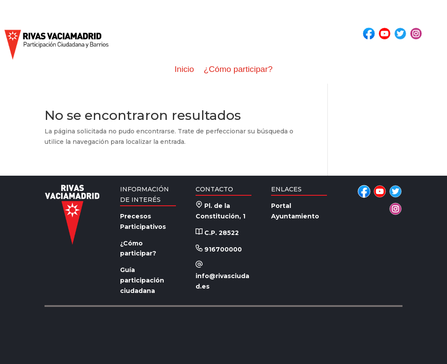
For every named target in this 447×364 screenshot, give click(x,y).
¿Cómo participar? (237, 69)
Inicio (184, 69)
